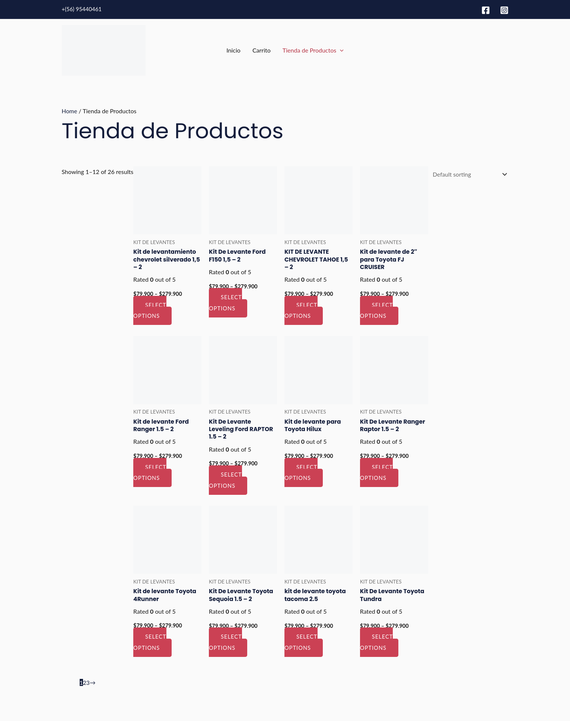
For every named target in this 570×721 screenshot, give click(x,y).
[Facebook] (485, 10)
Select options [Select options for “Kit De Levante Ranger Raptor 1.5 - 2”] (375, 472)
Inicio (233, 50)
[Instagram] (504, 10)
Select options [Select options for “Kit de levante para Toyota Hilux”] (300, 472)
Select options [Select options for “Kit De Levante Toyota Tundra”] (375, 642)
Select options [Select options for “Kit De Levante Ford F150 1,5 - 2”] (225, 303)
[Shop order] (467, 174)
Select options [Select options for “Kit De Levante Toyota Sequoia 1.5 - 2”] (225, 642)
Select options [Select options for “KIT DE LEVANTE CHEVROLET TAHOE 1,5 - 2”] (300, 310)
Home (70, 110)
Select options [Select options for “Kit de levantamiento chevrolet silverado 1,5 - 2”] (150, 310)
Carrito (261, 50)
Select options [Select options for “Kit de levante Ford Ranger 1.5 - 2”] (150, 472)
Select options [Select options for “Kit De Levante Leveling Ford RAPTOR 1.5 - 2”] (225, 480)
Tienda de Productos (313, 50)
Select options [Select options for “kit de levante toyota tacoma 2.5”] (300, 642)
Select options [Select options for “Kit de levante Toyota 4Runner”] (150, 642)
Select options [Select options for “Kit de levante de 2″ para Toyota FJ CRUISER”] (375, 310)
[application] (340, 50)
